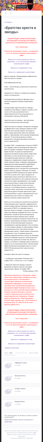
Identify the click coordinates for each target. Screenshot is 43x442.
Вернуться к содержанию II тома (21, 68)
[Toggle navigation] (6, 13)
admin (11, 353)
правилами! (8, 422)
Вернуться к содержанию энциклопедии (21, 72)
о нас (34, 432)
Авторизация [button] (21, 6)
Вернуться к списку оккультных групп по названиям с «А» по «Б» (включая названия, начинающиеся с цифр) (21, 62)
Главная (7, 22)
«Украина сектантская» (11, 348)
